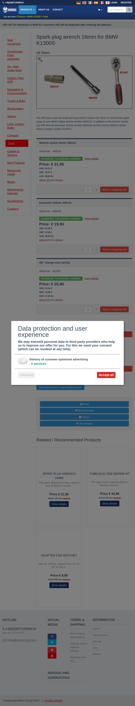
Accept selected (26, 375)
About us (43, 9)
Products (27, 9)
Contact (58, 9)
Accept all (106, 375)
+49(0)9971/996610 (14, 2)
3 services (37, 363)
